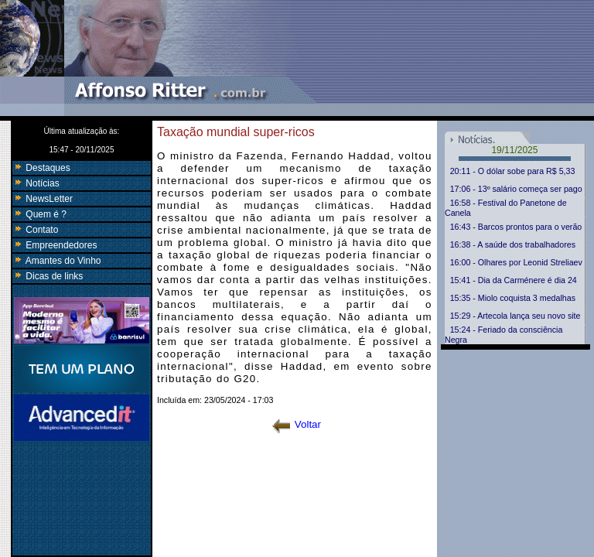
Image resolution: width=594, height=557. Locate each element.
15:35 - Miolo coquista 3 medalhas (512, 297)
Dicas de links (47, 276)
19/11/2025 (514, 150)
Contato (35, 229)
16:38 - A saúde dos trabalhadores (512, 244)
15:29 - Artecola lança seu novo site (515, 315)
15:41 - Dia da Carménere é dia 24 (513, 280)
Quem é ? (39, 214)
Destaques (41, 167)
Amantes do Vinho (56, 260)
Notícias (36, 183)
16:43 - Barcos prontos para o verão (516, 226)
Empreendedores (54, 245)
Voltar (296, 424)
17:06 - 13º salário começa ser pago (516, 188)
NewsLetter (42, 198)
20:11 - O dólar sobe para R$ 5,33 (512, 171)
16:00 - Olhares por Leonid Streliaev (516, 262)
